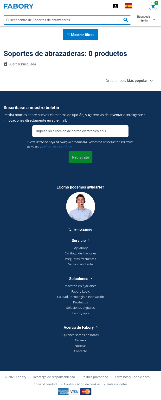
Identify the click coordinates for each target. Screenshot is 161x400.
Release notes (117, 384)
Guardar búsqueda (20, 64)
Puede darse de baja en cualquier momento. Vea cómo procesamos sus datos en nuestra (80, 144)
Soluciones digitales (80, 307)
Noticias (80, 346)
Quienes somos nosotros (80, 335)
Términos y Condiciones (132, 377)
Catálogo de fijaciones (80, 253)
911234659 (80, 229)
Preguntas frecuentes (80, 259)
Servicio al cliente (80, 264)
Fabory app (80, 313)
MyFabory (80, 248)
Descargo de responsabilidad (54, 377)
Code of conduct (45, 384)
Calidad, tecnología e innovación (80, 297)
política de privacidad (57, 146)
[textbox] (67, 20)
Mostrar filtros (80, 35)
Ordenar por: (126, 80)
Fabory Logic (80, 291)
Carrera (80, 340)
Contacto (80, 351)
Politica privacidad (95, 377)
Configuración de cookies (82, 384)
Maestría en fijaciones (81, 286)
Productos (80, 302)
